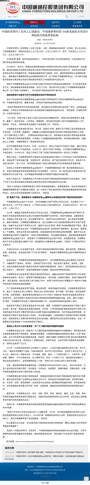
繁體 (82, 16)
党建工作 (13, 26)
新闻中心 (34, 22)
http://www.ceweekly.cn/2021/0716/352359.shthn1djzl (35, 441)
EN (79, 16)
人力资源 (77, 22)
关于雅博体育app (12, 22)
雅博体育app (45, 476)
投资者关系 (77, 26)
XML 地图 (45, 483)
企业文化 (34, 26)
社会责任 (56, 26)
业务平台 (56, 22)
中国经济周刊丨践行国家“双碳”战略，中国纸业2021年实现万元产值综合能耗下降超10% (49, 452)
